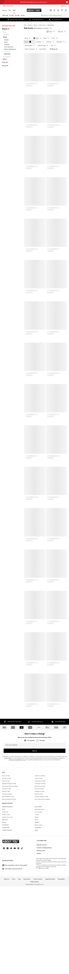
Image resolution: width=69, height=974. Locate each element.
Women (4, 5)
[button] (51, 23)
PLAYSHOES (5, 871)
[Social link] (4, 950)
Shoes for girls (6, 838)
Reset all (43, 41)
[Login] (54, 6)
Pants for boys (39, 840)
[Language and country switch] (64, 1)
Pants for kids (6, 827)
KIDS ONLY (5, 866)
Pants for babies (39, 835)
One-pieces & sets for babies (10, 833)
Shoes (35, 17)
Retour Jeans (38, 871)
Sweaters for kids (7, 840)
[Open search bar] (41, 11)
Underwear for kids (40, 827)
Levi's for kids (38, 858)
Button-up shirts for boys (9, 846)
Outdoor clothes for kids (41, 843)
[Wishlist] (62, 6)
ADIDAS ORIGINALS (7, 853)
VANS (36, 877)
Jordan (37, 861)
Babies (30, 17)
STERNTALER (6, 874)
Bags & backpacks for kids (9, 830)
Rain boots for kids (40, 833)
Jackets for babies (40, 822)
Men (10, 5)
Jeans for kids (38, 825)
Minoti (36, 866)
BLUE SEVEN (38, 853)
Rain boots (42, 17)
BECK (3, 856)
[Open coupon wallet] (51, 6)
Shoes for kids (6, 822)
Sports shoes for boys (8, 843)
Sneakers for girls (39, 838)
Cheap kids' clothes (40, 830)
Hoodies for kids (6, 825)
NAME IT (37, 869)
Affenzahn (5, 858)
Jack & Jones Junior (7, 864)
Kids (14, 5)
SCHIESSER (38, 874)
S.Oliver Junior (6, 861)
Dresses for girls (6, 835)
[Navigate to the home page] (34, 5)
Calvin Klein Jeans (39, 856)
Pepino (37, 864)
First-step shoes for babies (42, 846)
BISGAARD (51, 17)
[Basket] (66, 6)
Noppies (4, 869)
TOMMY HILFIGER (7, 877)
